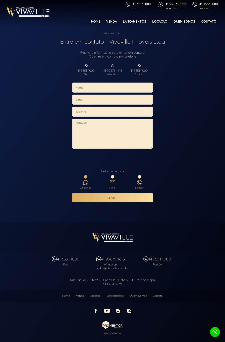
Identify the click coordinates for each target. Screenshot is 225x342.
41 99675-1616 (112, 72)
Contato (208, 21)
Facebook (96, 311)
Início (107, 33)
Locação (159, 21)
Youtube (107, 311)
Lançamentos (134, 21)
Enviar (112, 198)
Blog (118, 311)
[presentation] (112, 159)
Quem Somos (184, 21)
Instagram (129, 311)
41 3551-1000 (86, 72)
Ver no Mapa (146, 280)
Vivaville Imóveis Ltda (112, 237)
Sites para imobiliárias (112, 333)
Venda (111, 21)
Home (95, 21)
